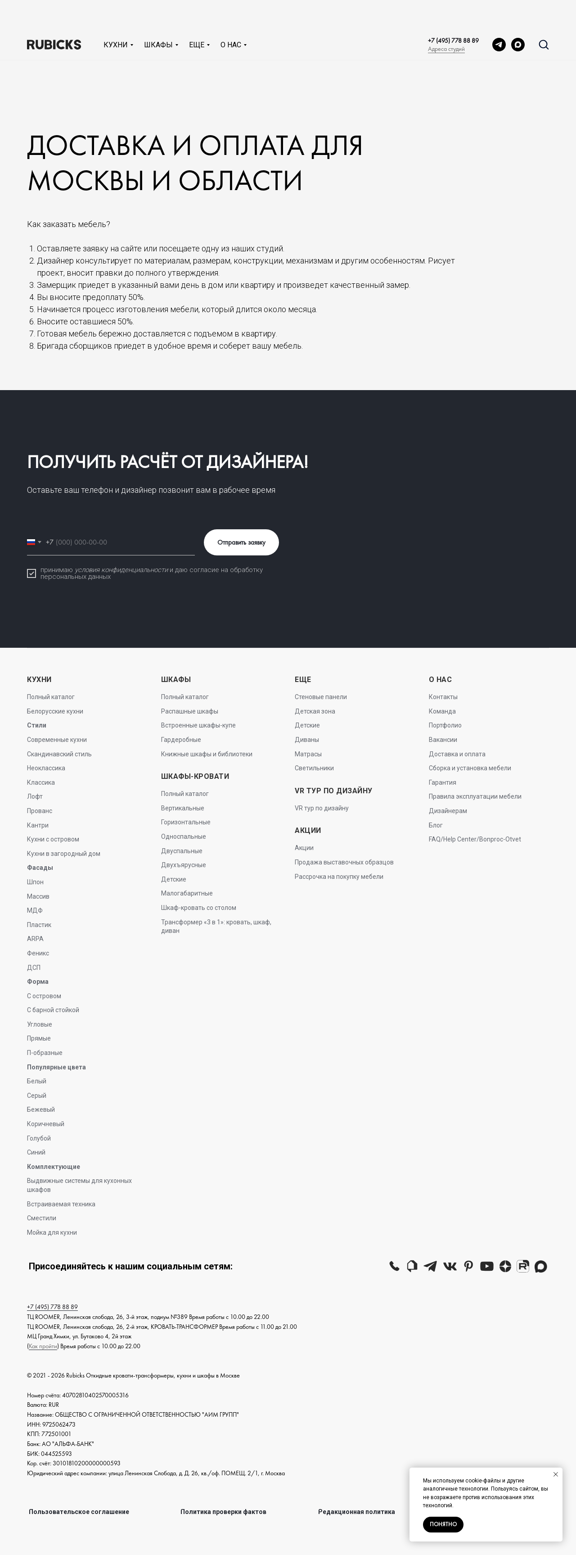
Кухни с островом (53, 839)
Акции (304, 847)
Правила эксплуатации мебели (475, 796)
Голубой (39, 1138)
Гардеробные (181, 739)
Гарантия (442, 782)
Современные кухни (57, 739)
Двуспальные (181, 851)
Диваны (307, 739)
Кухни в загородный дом (63, 853)
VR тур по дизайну (322, 808)
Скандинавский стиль (59, 754)
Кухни (116, 15)
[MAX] (518, 15)
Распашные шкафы (189, 711)
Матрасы (308, 754)
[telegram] (499, 15)
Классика (41, 782)
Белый (36, 1081)
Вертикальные (182, 808)
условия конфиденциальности (121, 570)
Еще (196, 15)
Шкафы (158, 15)
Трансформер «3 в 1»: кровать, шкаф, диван (216, 926)
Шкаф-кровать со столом (198, 907)
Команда (442, 711)
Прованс (39, 810)
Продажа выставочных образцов (344, 862)
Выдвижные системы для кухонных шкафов (79, 1185)
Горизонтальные (186, 822)
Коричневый (45, 1124)
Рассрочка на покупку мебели (339, 876)
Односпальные (183, 836)
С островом (44, 996)
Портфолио (445, 725)
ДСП (33, 967)
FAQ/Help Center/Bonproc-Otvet (475, 839)
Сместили (41, 1218)
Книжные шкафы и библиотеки (206, 754)
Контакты (443, 696)
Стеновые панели (321, 696)
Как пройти (43, 1346)
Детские (173, 879)
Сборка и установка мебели (470, 768)
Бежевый (41, 1109)
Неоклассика (46, 768)
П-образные (45, 1052)
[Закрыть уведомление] (555, 1474)
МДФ (35, 910)
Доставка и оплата (457, 754)
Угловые (39, 1024)
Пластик (39, 924)
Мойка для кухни (52, 1232)
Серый (36, 1095)
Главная (16, 54)
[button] (543, 14)
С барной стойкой (53, 1010)
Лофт (35, 796)
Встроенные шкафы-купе (198, 725)
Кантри (38, 825)
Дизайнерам (448, 810)
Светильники (314, 768)
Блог (436, 825)
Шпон (35, 882)
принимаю (57, 570)
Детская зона (315, 711)
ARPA (35, 938)
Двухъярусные (183, 864)
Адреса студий (446, 19)
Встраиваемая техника (61, 1204)
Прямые (39, 1038)
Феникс (38, 953)
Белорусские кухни (55, 711)
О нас (230, 15)
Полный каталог (51, 696)
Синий (36, 1152)
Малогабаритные (187, 893)
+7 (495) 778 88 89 (453, 11)
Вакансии (443, 739)
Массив (38, 896)
